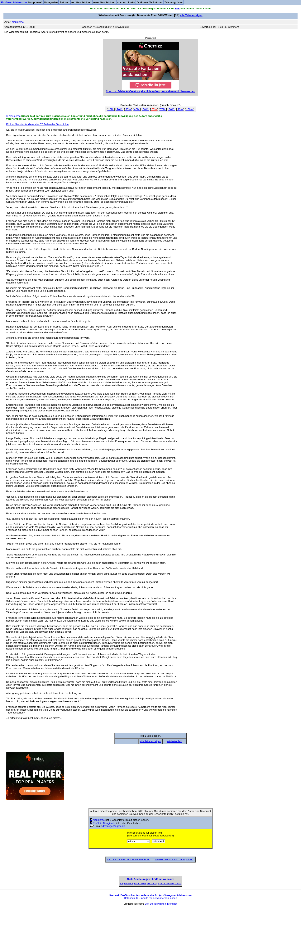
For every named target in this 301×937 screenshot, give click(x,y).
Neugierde (99, 819)
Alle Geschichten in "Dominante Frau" (128, 859)
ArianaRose (180, 912)
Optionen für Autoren (149, 2)
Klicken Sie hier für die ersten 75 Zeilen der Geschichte (37, 124)
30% (128, 109)
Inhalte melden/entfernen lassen (159, 926)
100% (190, 109)
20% (119, 109)
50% (145, 109)
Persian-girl (150, 912)
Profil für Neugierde (104, 823)
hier (177, 8)
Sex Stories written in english (161, 932)
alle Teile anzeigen (191, 15)
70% (163, 109)
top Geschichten (81, 2)
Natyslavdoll (91, 912)
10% (111, 109)
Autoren (64, 2)
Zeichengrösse (173, 2)
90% (180, 109)
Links (131, 2)
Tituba (209, 912)
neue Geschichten (104, 2)
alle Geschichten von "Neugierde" (174, 859)
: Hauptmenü (21, 2)
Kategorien (51, 2)
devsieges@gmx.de (114, 826)
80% (171, 109)
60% (154, 109)
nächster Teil (174, 741)
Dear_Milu (121, 912)
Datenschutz (131, 926)
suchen (121, 2)
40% (136, 109)
